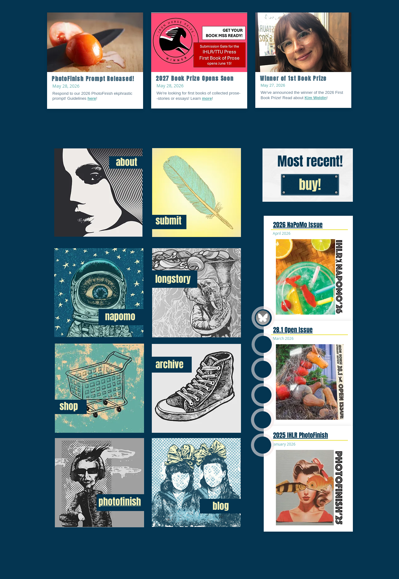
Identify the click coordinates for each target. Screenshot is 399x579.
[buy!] (310, 184)
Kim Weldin (316, 97)
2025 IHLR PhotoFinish (300, 435)
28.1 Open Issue (293, 330)
